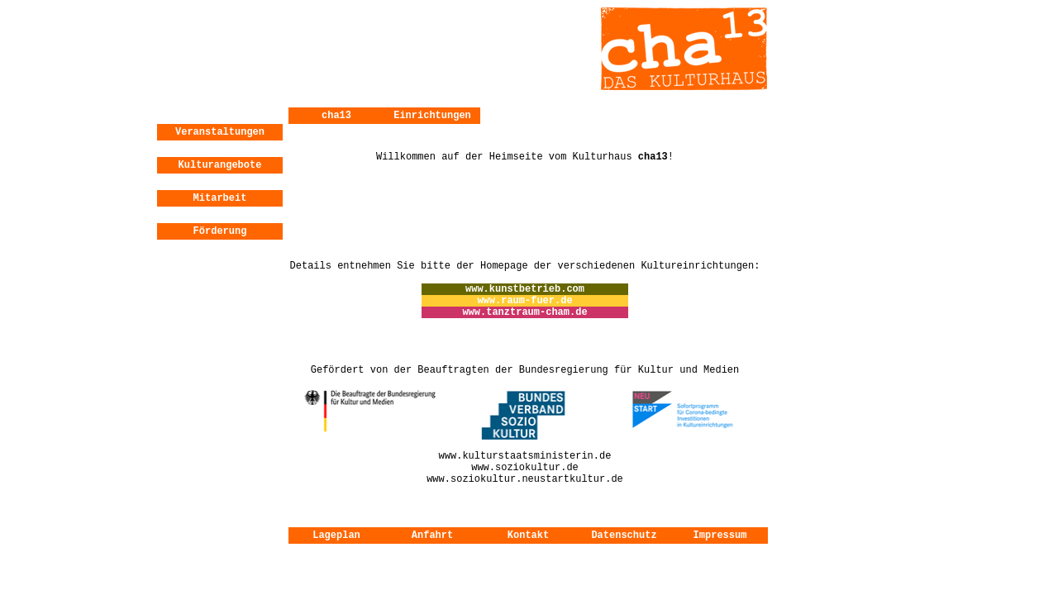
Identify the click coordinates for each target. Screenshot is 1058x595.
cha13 (336, 115)
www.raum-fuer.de (524, 301)
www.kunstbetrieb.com (524, 289)
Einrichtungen (432, 115)
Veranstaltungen (219, 132)
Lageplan (336, 535)
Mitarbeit (220, 198)
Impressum (720, 535)
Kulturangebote (220, 165)
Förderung (220, 231)
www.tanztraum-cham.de (524, 312)
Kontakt (528, 535)
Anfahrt (432, 535)
